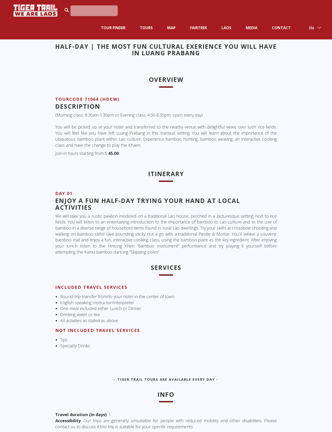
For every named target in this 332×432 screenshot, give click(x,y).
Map (171, 27)
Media (251, 27)
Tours (146, 27)
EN (311, 28)
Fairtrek (198, 27)
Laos (226, 27)
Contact (281, 27)
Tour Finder (113, 27)
